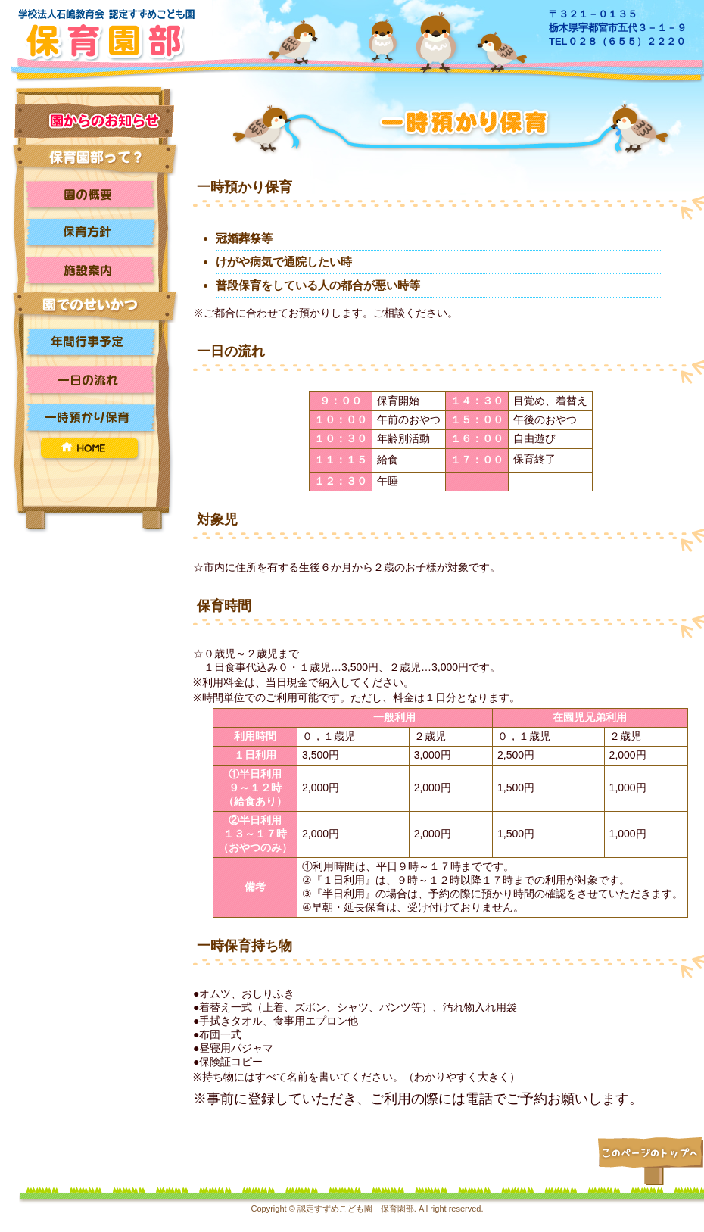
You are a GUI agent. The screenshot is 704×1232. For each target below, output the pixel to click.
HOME (94, 449)
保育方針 (94, 232)
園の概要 (94, 195)
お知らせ (94, 121)
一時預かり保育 (94, 418)
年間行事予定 (94, 342)
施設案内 (94, 270)
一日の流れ (94, 380)
